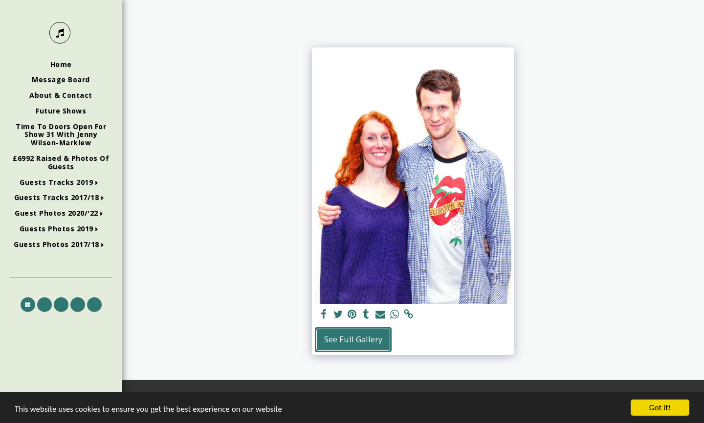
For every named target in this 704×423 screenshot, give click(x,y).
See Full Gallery (353, 339)
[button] (61, 182)
